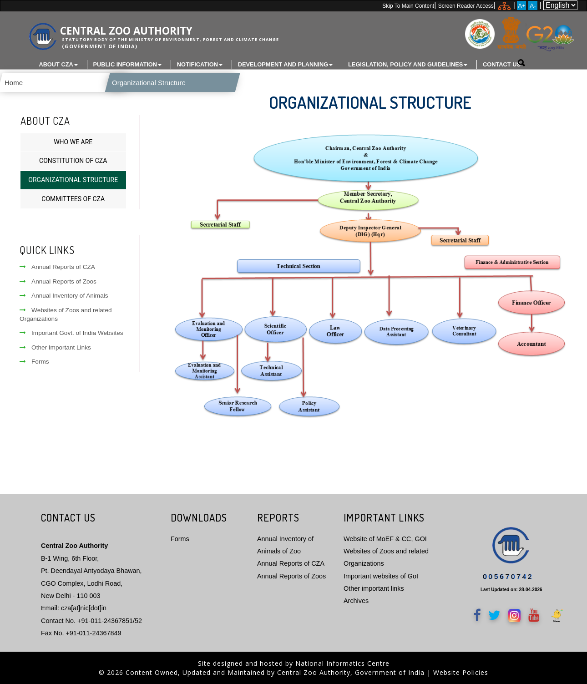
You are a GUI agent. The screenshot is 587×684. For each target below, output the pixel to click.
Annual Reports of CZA (57, 266)
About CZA (58, 64)
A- (533, 5)
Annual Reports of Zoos (58, 280)
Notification (200, 64)
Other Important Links (55, 346)
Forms (34, 360)
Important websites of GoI (381, 575)
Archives (356, 600)
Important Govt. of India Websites (71, 332)
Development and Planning (285, 64)
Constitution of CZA (73, 160)
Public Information (127, 64)
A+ (522, 5)
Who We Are (73, 141)
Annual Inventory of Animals (64, 294)
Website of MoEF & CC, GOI (385, 538)
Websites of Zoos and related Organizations (66, 313)
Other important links (374, 587)
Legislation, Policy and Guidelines (407, 64)
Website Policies (460, 672)
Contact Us (502, 64)
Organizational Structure (136, 82)
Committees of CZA (73, 198)
